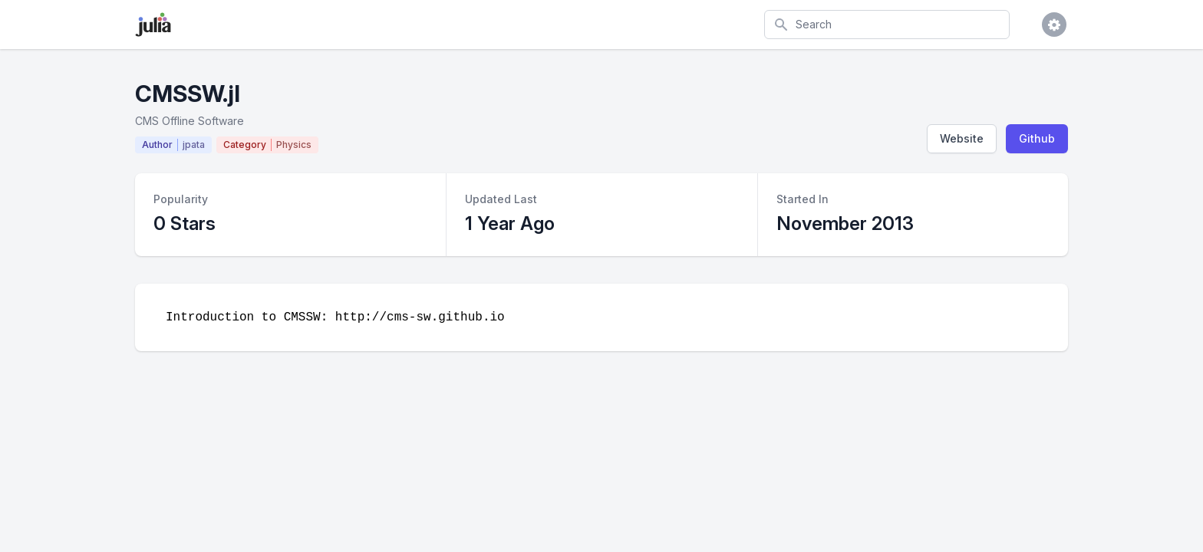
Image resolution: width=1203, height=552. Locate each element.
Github (1037, 138)
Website (962, 138)
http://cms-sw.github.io (420, 317)
